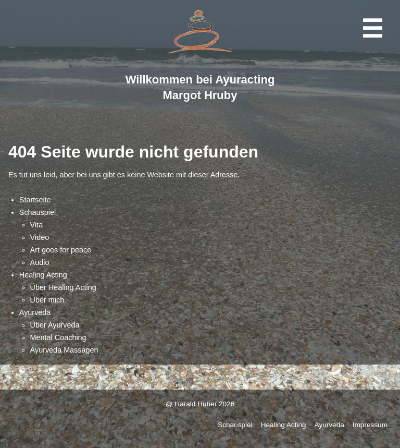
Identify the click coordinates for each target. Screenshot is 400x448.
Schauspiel (37, 212)
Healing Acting (43, 275)
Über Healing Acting (63, 287)
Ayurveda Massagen (64, 350)
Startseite (35, 200)
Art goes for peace (61, 250)
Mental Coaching (58, 337)
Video (39, 237)
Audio (39, 262)
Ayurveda (35, 312)
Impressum (370, 425)
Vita (36, 225)
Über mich (47, 300)
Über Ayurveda (55, 325)
